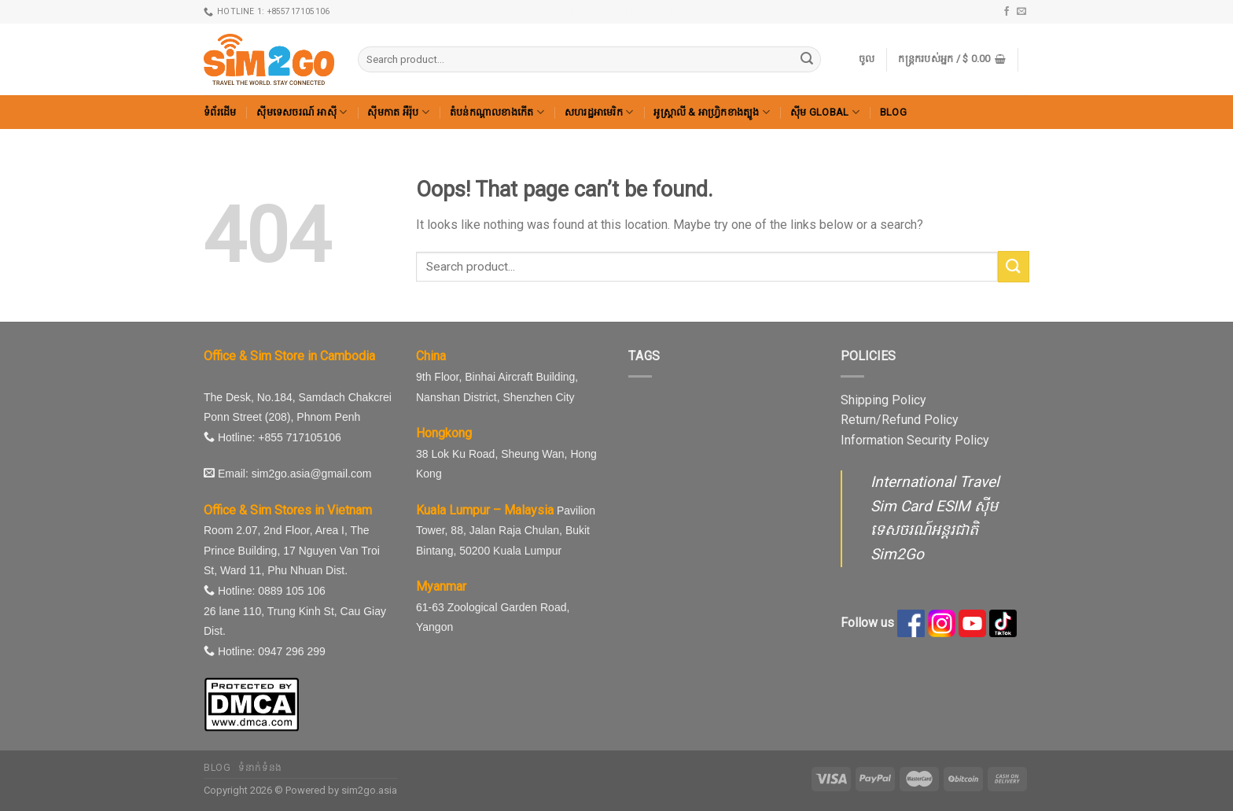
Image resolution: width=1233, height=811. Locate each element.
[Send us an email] (1021, 11)
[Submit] (806, 59)
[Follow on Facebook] (1006, 11)
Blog (893, 112)
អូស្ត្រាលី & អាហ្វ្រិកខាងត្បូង (711, 112)
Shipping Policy (883, 400)
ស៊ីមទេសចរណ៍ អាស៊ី (301, 112)
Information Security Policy (915, 440)
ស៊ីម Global (824, 112)
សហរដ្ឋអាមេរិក (599, 112)
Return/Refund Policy (900, 419)
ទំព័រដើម (220, 112)
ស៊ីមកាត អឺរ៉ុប (398, 112)
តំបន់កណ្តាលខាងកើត (497, 112)
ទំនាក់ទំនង (260, 767)
